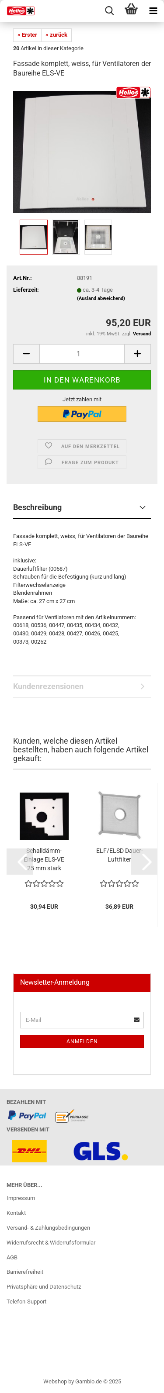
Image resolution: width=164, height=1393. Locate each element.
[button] (20, 861)
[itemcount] (82, 354)
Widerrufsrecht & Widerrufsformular (51, 1242)
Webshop (55, 1381)
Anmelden (82, 1041)
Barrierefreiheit (25, 1272)
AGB (12, 1257)
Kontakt (16, 1213)
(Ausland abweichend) (101, 298)
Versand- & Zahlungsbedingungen (48, 1227)
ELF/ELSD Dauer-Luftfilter (119, 855)
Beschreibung (37, 507)
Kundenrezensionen (48, 686)
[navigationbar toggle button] (153, 11)
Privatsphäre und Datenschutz (44, 1286)
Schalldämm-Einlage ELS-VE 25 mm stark (44, 859)
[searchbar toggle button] (109, 11)
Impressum (21, 1198)
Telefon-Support (26, 1301)
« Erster (27, 34)
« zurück (56, 34)
